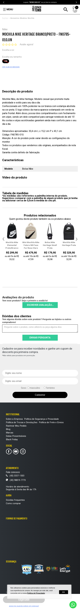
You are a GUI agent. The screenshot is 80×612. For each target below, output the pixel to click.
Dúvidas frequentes (15, 500)
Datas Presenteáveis (16, 436)
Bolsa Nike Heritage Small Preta (50, 245)
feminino (50, 388)
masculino (35, 388)
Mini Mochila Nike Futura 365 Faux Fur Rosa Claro (30, 245)
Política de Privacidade (36, 593)
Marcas (9, 432)
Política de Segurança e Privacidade (41, 419)
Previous (4, 2)
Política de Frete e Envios (51, 422)
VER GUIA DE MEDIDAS (11, 67)
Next (76, 2)
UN (5, 61)
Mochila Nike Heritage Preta (69, 244)
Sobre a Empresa (14, 419)
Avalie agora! (26, 44)
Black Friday (12, 439)
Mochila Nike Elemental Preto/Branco (11, 245)
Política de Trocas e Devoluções (21, 422)
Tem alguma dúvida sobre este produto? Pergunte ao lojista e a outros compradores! (36, 320)
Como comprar (13, 503)
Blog (8, 429)
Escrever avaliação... (40, 305)
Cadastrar (40, 395)
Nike (5, 29)
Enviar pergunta (40, 337)
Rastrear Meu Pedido (16, 425)
